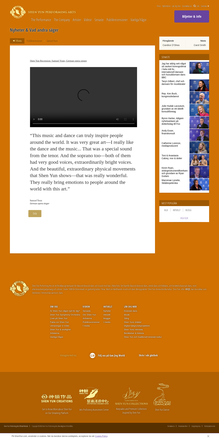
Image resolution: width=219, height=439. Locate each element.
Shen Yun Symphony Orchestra (65, 314)
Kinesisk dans (130, 311)
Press (159, 6)
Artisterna (54, 333)
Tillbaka (16, 41)
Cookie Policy (101, 436)
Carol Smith (200, 45)
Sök (196, 6)
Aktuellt (176, 210)
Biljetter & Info (191, 16)
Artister (77, 19)
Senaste (99, 19)
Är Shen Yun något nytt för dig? (65, 311)
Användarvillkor (183, 426)
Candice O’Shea (171, 45)
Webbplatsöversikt (209, 426)
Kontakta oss (187, 6)
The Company (62, 19)
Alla (166, 210)
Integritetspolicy (196, 426)
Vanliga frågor (138, 19)
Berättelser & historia (134, 333)
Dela (35, 213)
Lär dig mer (176, 6)
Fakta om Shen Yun (59, 322)
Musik (127, 314)
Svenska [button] (205, 6)
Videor (88, 19)
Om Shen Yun (89, 314)
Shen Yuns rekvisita (133, 329)
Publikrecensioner (117, 19)
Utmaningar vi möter (59, 326)
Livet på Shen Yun (58, 318)
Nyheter (107, 311)
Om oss (54, 306)
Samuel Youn (52, 41)
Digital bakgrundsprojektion (137, 326)
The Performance (41, 19)
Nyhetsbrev (166, 6)
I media (86, 326)
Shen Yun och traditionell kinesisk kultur (143, 337)
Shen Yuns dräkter (133, 322)
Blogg (188, 210)
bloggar (106, 318)
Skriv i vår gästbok (148, 355)
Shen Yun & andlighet (60, 329)
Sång (126, 318)
